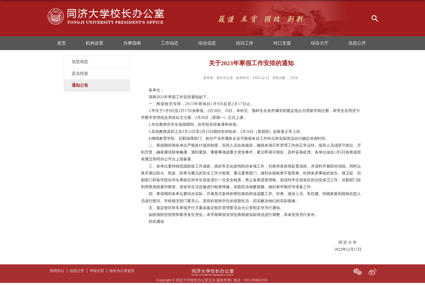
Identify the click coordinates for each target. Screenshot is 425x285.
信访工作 (244, 43)
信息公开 (357, 43)
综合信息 (207, 43)
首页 (61, 43)
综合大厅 (319, 43)
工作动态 (169, 43)
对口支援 (282, 43)
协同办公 (57, 266)
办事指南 (132, 43)
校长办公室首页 (122, 266)
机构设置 (94, 43)
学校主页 (97, 266)
